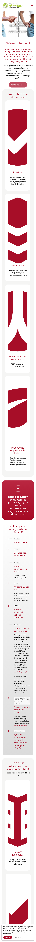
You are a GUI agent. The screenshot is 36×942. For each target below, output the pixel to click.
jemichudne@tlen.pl (20, 672)
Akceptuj (7, 937)
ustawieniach (7, 933)
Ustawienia (18, 937)
